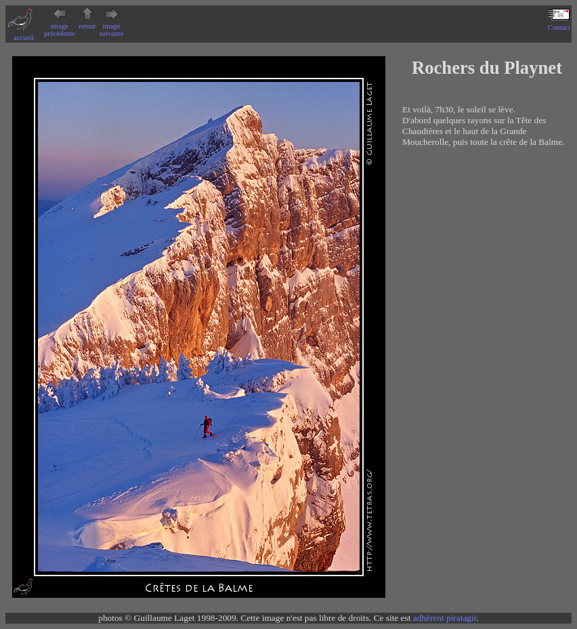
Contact (559, 23)
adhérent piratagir (445, 618)
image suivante (112, 26)
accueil (24, 33)
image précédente (59, 26)
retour (87, 22)
